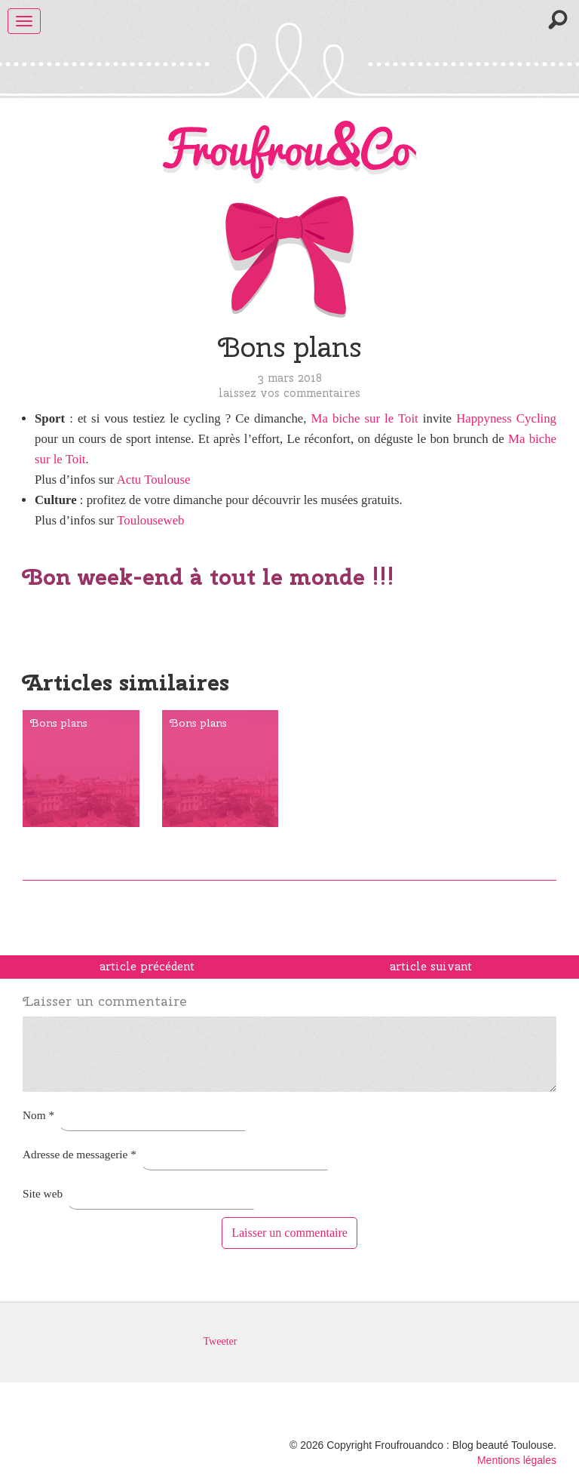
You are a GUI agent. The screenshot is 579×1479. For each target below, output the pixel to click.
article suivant (431, 966)
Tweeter (220, 1341)
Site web (43, 1193)
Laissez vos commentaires (289, 393)
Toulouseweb (150, 520)
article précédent (147, 966)
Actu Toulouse (154, 479)
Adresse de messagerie (79, 1154)
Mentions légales (516, 1460)
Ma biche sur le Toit (364, 418)
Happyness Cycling (506, 418)
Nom (38, 1114)
